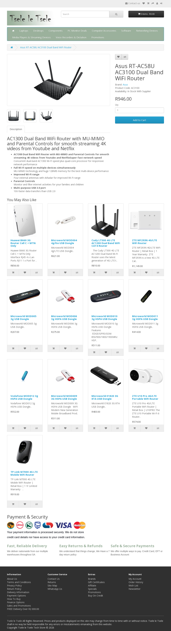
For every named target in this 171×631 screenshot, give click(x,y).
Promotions (97, 37)
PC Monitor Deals (77, 30)
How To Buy (14, 598)
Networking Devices (147, 30)
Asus (125, 84)
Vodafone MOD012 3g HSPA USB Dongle (24, 397)
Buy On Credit (95, 595)
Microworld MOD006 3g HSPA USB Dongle (64, 317)
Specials (92, 588)
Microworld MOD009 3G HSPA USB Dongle (64, 397)
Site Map (52, 585)
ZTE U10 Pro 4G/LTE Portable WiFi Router (145, 397)
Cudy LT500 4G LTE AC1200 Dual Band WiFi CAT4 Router (106, 242)
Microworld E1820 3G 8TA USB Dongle (105, 397)
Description (16, 129)
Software (126, 30)
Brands (92, 578)
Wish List (133, 585)
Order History (136, 582)
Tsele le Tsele (14, 620)
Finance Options (16, 602)
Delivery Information (18, 592)
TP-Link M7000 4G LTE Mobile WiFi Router (24, 473)
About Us (12, 578)
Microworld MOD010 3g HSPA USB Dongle (104, 317)
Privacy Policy (14, 585)
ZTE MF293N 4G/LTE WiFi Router (144, 241)
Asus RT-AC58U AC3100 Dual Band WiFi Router (45, 47)
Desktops (38, 30)
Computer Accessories (104, 30)
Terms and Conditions (19, 582)
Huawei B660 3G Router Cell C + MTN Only (23, 242)
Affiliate (92, 585)
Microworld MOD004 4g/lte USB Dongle (64, 241)
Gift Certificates (96, 582)
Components (56, 30)
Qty (116, 104)
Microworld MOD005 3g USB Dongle (23, 317)
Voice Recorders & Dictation (71, 37)
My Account (135, 578)
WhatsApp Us (55, 588)
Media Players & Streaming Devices (31, 37)
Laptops (23, 30)
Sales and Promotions (19, 605)
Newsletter (134, 588)
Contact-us (132, 3)
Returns (52, 582)
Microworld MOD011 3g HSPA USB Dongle (145, 317)
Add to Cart (139, 120)
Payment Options (16, 595)
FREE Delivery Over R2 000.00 (23, 609)
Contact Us (54, 578)
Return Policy (14, 588)
